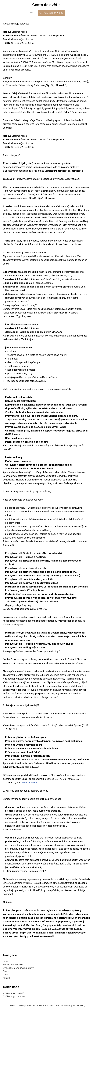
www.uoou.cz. (32, 819)
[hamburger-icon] (31, 13)
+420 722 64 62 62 (51, 12)
